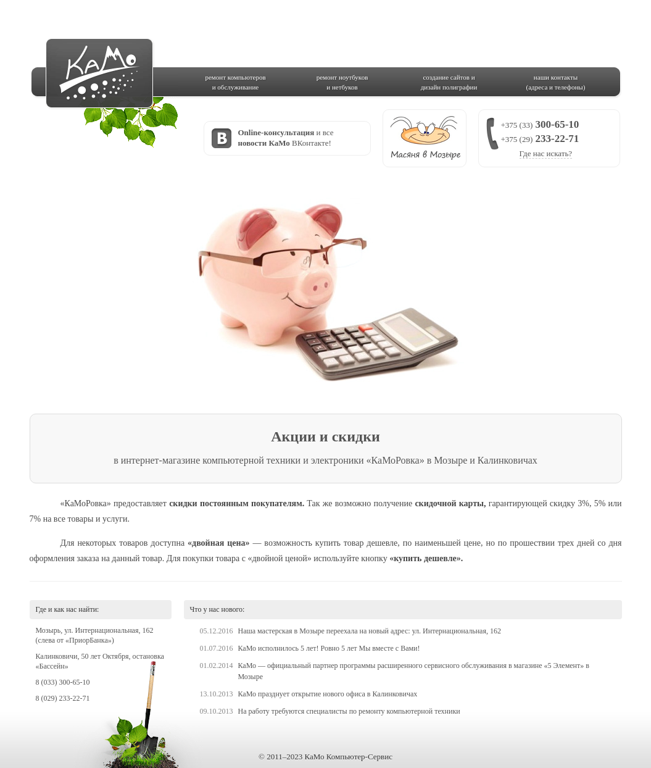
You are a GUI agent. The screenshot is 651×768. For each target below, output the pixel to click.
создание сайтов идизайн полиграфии (449, 82)
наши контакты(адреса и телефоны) (556, 82)
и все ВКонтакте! (286, 138)
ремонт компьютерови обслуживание (235, 82)
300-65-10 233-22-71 (540, 139)
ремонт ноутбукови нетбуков (342, 82)
